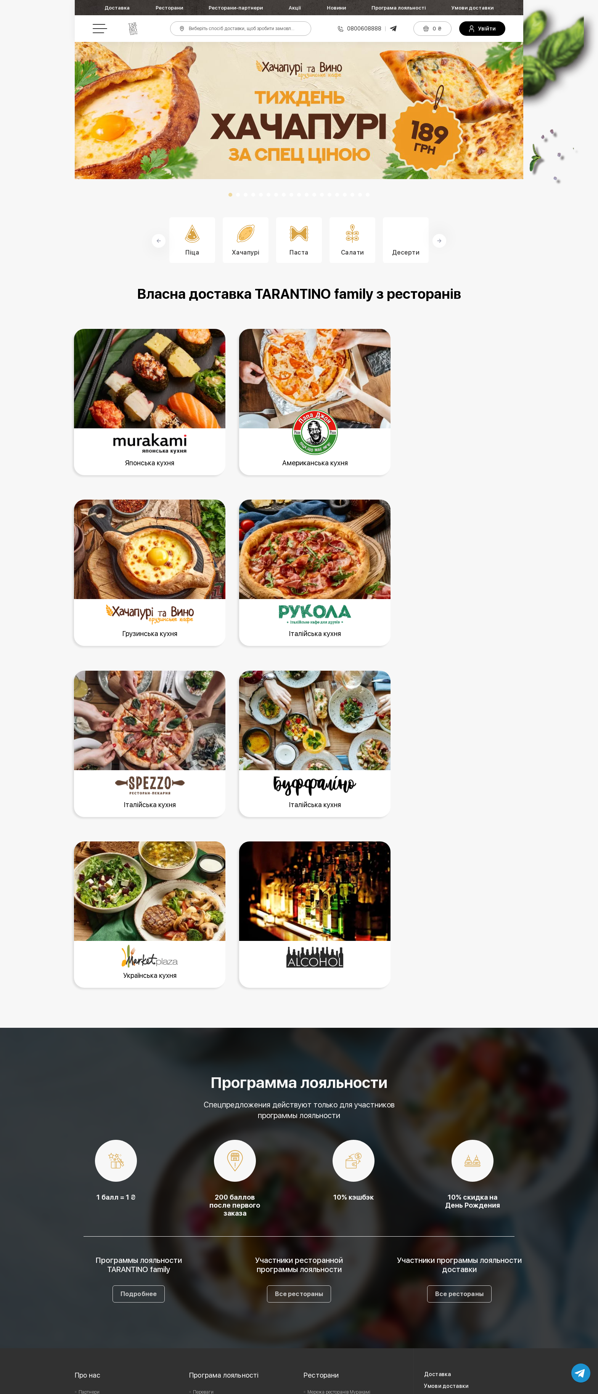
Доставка (117, 8)
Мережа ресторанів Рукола (335, 1241)
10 (299, 195)
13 (322, 195)
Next (513, 110)
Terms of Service (427, 1385)
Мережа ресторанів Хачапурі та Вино (346, 1253)
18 (360, 195)
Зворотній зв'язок (97, 1265)
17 (352, 195)
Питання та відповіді (214, 1277)
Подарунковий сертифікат (220, 1253)
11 (307, 195)
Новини (336, 8)
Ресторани (169, 8)
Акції (295, 8)
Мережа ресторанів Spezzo (335, 1277)
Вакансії (87, 1241)
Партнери (89, 1229)
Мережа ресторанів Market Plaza (341, 1288)
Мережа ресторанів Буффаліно (339, 1265)
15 (337, 195)
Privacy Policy (380, 1385)
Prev (85, 110)
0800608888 (364, 29)
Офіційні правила (211, 1241)
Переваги (203, 1229)
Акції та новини (444, 1235)
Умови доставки (473, 8)
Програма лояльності (398, 8)
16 (345, 195)
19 (368, 195)
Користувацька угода (101, 1253)
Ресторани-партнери (236, 8)
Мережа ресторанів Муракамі (338, 1229)
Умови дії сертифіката (216, 1265)
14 (329, 195)
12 (314, 195)
